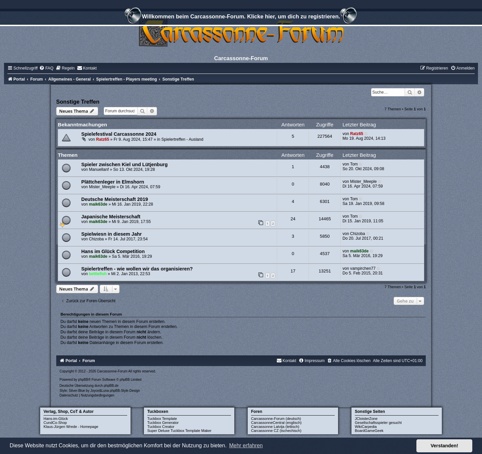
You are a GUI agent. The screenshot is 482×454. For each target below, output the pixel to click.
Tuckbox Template (162, 419)
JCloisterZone (366, 419)
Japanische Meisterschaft (111, 216)
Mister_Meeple (102, 187)
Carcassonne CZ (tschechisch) (276, 431)
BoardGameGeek (369, 431)
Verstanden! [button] (444, 445)
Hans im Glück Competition (113, 251)
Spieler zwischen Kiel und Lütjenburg (124, 164)
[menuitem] (46, 68)
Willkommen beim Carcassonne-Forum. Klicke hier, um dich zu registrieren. (241, 17)
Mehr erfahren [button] (246, 445)
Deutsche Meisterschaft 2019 (114, 199)
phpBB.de (111, 385)
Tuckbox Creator (160, 427)
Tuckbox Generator (163, 423)
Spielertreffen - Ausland (182, 139)
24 (293, 218)
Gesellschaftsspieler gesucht (378, 423)
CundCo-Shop (55, 423)
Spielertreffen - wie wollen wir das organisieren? (137, 268)
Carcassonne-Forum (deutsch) (276, 419)
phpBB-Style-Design (125, 390)
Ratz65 (102, 139)
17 (293, 270)
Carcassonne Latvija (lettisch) (275, 427)
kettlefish (98, 273)
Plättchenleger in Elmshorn (112, 182)
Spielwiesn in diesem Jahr (111, 234)
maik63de (98, 204)
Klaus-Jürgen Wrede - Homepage (71, 427)
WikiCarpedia (366, 427)
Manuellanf (99, 169)
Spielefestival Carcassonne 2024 (118, 134)
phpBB (83, 379)
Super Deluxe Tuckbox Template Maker (179, 431)
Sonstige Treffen (77, 102)
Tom (354, 164)
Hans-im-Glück (56, 419)
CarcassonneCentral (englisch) (276, 423)
